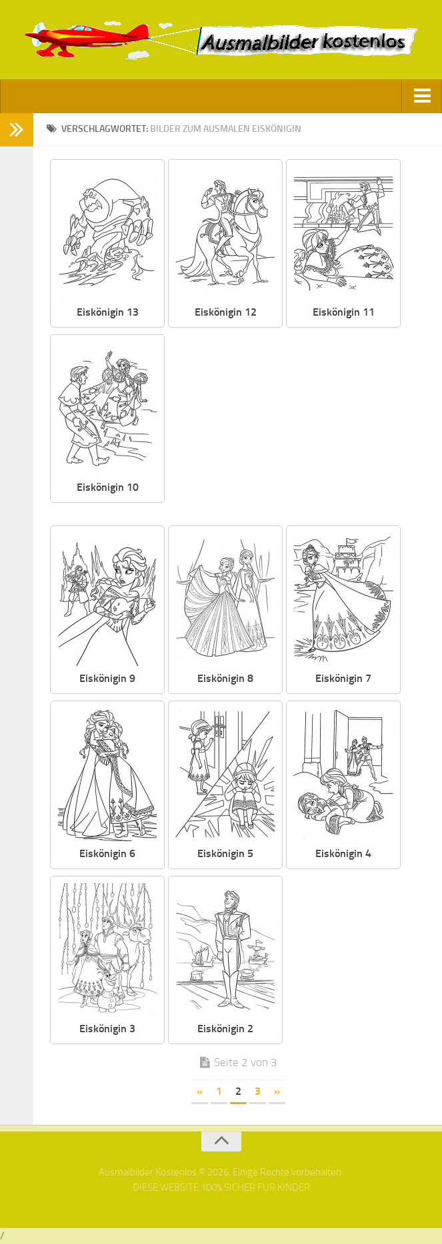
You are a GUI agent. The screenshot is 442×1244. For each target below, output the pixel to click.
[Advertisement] (297, 427)
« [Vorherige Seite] (200, 1091)
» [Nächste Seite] (277, 1091)
